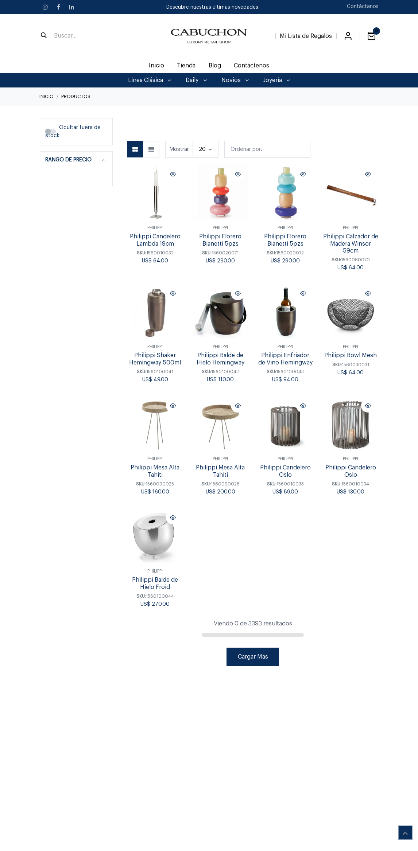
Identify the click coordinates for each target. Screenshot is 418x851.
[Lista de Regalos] (306, 34)
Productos (75, 96)
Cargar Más (253, 657)
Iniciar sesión (348, 36)
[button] (267, 149)
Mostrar (179, 149)
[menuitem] (157, 65)
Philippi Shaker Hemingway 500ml (155, 359)
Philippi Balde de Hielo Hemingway (220, 359)
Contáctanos (363, 6)
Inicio (46, 96)
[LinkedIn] (71, 7)
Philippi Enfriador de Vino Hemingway (285, 359)
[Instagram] (45, 7)
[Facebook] (58, 7)
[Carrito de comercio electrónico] (371, 36)
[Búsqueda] (44, 36)
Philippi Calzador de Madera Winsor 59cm (350, 243)
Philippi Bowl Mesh (350, 356)
